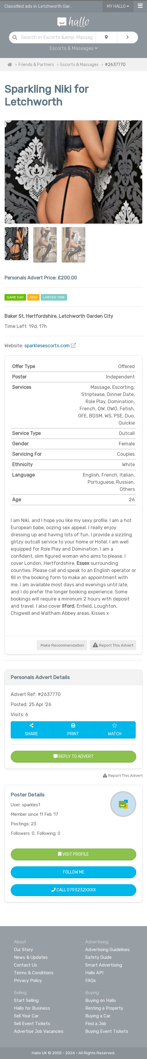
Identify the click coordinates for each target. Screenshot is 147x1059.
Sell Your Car (26, 1016)
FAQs (90, 980)
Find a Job (95, 1023)
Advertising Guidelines (107, 949)
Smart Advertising (103, 965)
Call (73, 890)
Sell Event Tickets (32, 1023)
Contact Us (25, 965)
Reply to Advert (73, 756)
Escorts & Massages (74, 48)
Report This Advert (113, 645)
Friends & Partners (36, 64)
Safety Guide (98, 957)
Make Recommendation (62, 645)
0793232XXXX (81, 890)
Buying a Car (97, 1016)
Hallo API (94, 972)
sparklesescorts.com (47, 345)
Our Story (23, 949)
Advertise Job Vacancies (39, 1031)
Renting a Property (104, 1008)
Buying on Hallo (100, 1000)
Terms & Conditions (33, 972)
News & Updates (31, 957)
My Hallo (118, 6)
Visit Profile (73, 854)
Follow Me (73, 872)
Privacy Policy (28, 980)
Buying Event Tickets (106, 1031)
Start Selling (26, 1000)
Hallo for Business (32, 1008)
